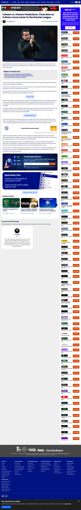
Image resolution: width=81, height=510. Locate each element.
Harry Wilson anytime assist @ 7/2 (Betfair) (15, 77)
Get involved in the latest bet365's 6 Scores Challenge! (47, 210)
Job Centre (43, 471)
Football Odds (30, 463)
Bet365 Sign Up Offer (5, 483)
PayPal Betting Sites (70, 468)
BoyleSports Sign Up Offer (6, 489)
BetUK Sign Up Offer (5, 486)
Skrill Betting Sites (70, 472)
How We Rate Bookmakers (6, 471)
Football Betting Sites (70, 474)
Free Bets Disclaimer (5, 476)
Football (14, 2)
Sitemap (3, 477)
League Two (17, 472)
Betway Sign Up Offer (5, 490)
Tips (18, 2)
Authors (3, 465)
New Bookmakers (70, 469)
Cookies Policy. (67, 504)
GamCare (53, 453)
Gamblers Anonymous (65, 453)
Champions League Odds (19, 468)
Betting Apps (69, 465)
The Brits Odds (56, 471)
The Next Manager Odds (45, 463)
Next (56, 204)
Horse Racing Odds (31, 468)
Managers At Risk (44, 466)
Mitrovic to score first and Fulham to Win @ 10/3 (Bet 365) (19, 75)
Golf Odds (29, 469)
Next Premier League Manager (46, 465)
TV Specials (56, 463)
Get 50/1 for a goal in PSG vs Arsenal (10, 210)
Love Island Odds (57, 466)
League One (17, 471)
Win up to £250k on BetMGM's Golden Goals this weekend (29, 210)
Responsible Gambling (6, 472)
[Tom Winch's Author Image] (17, 230)
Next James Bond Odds (58, 472)
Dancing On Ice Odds (58, 469)
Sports (38, 2)
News (27, 2)
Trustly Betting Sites (70, 466)
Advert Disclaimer (76, 6)
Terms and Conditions (6, 474)
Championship (17, 465)
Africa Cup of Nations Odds (19, 466)
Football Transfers (18, 474)
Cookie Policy (4, 469)
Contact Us (4, 466)
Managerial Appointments (45, 469)
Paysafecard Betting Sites (71, 471)
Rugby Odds (30, 471)
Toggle (76, 2)
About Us (3, 463)
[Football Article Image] (11, 203)
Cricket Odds (30, 466)
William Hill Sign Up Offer (6, 484)
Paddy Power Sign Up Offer (6, 481)
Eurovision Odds (57, 468)
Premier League (17, 463)
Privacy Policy (4, 468)
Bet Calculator (50, 2)
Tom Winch (10, 21)
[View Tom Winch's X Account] (14, 21)
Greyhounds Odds (31, 465)
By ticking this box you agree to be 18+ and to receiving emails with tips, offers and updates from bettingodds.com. (39, 167)
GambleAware (58, 453)
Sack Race (43, 2)
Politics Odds (56, 465)
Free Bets (22, 2)
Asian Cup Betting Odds (19, 469)
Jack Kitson (6, 213)
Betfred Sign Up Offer (5, 487)
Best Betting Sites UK (70, 463)
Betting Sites (32, 2)
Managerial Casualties (45, 468)
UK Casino (57, 2)
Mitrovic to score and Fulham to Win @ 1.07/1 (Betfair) (18, 74)
